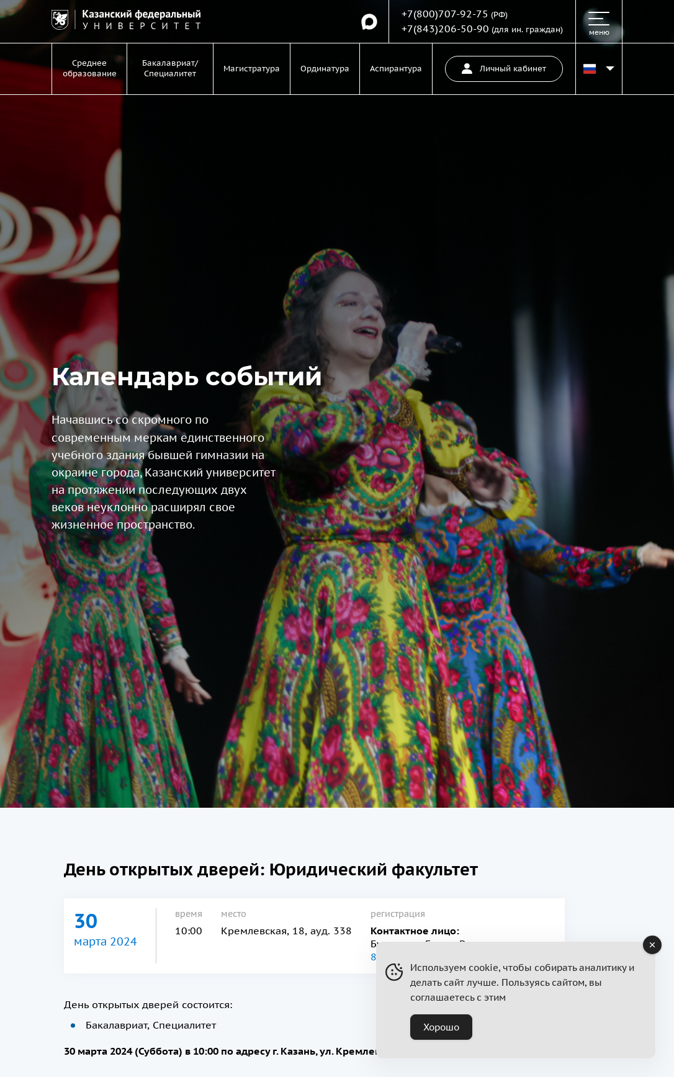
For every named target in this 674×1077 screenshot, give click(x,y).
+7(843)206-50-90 (445, 28)
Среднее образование (90, 68)
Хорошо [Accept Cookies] (441, 1027)
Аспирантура (396, 68)
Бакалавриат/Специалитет (170, 68)
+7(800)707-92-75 (445, 13)
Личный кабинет (504, 68)
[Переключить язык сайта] (599, 68)
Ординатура (324, 68)
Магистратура (251, 68)
